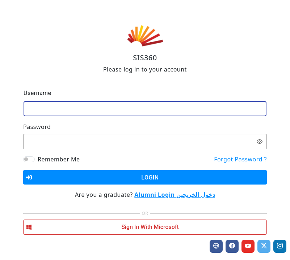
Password (37, 127)
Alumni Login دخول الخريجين (174, 195)
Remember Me (59, 159)
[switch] (260, 141)
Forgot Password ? (240, 159)
